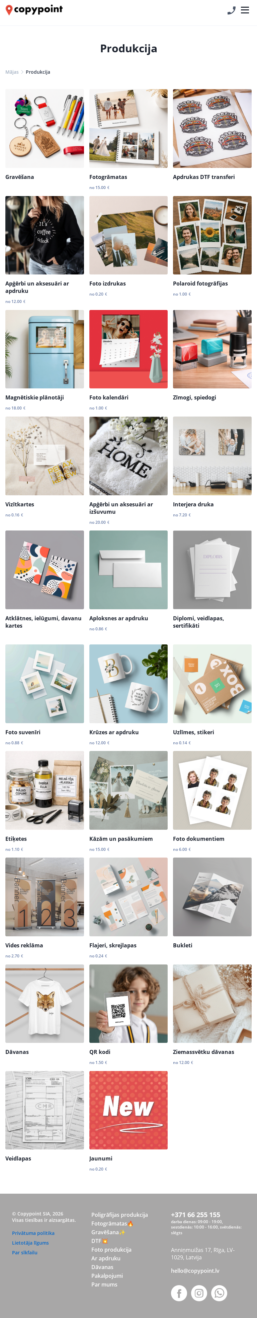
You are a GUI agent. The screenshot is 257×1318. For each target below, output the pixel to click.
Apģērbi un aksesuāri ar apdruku (37, 287)
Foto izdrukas (107, 283)
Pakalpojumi (107, 1275)
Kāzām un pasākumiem (121, 838)
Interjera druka (193, 504)
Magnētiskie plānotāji (34, 397)
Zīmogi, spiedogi (194, 397)
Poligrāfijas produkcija (119, 1214)
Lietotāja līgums (30, 1243)
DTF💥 (99, 1241)
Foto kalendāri (108, 397)
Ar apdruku (105, 1258)
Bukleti (182, 945)
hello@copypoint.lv (195, 1270)
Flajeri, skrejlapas (113, 945)
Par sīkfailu (24, 1252)
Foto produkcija (111, 1249)
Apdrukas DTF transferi (204, 177)
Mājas (12, 72)
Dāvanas (17, 1052)
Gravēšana (19, 177)
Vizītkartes (19, 504)
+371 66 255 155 (195, 1214)
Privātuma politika (33, 1233)
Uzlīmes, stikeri (193, 732)
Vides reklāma (24, 945)
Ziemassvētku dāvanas (203, 1052)
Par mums (104, 1284)
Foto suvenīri (22, 732)
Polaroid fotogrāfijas (200, 283)
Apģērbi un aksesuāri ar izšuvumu (121, 508)
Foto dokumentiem (199, 838)
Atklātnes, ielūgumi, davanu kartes (43, 622)
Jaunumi (100, 1158)
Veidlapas (18, 1158)
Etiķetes (16, 838)
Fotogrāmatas (108, 177)
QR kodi (99, 1052)
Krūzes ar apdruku (114, 732)
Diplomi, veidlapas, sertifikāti (198, 622)
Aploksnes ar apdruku (118, 618)
